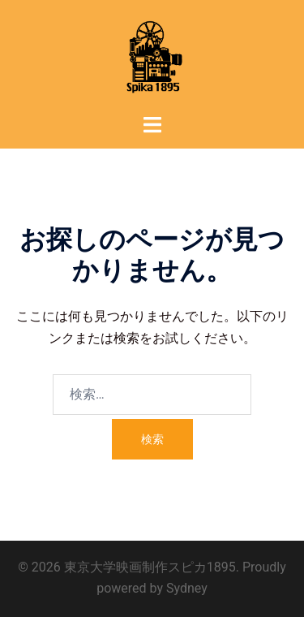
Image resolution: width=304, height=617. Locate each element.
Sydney (187, 588)
